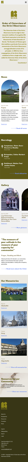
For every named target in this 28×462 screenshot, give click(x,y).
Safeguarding (4, 431)
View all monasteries (16, 367)
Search (2, 433)
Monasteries (4, 416)
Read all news (19, 128)
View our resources (17, 391)
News (2, 423)
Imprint (3, 429)
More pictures (19, 228)
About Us (3, 414)
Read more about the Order (14, 269)
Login (2, 436)
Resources (3, 419)
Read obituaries (18, 173)
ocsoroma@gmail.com (6, 449)
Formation (3, 421)
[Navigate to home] (3, 2)
